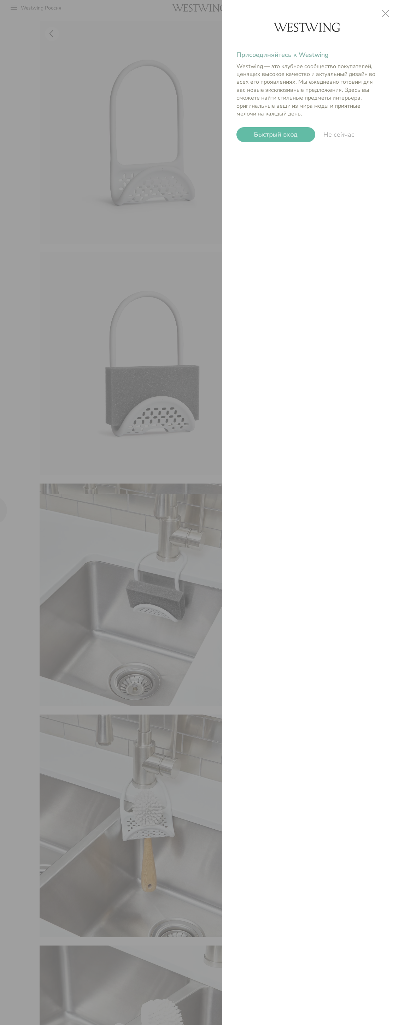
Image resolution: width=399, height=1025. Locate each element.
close (385, 13)
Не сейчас (338, 134)
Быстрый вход (276, 134)
